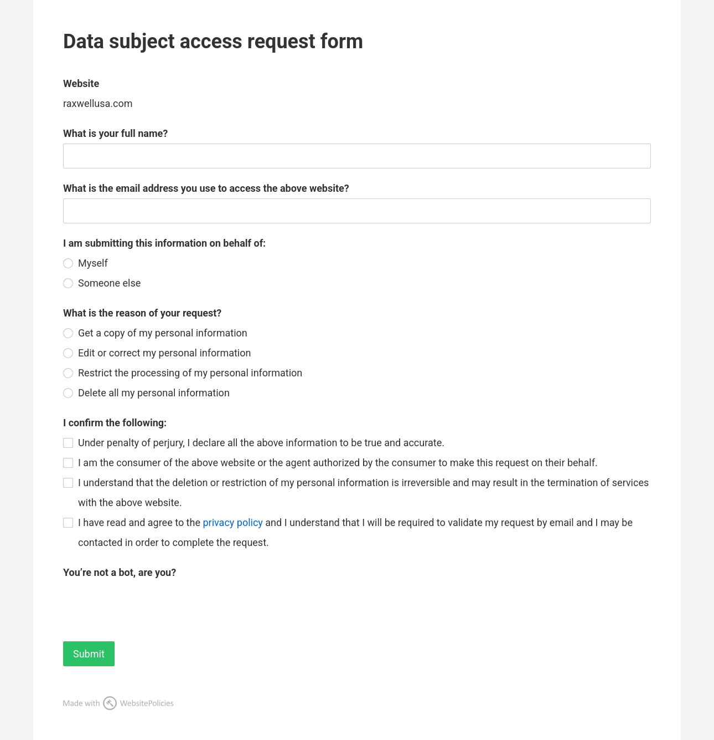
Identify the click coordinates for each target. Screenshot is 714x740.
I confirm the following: (115, 422)
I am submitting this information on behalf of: (164, 243)
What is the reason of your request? (142, 313)
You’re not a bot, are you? (119, 572)
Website (81, 83)
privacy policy (232, 522)
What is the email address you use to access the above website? (206, 188)
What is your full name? (115, 133)
